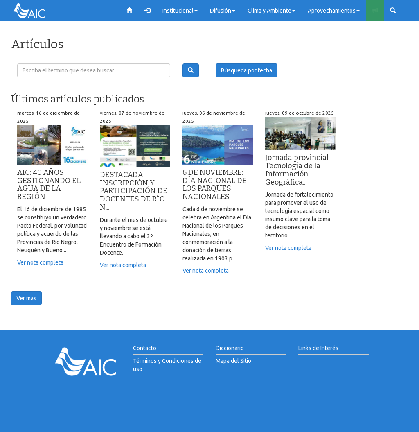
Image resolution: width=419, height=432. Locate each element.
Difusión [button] (222, 10)
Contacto (144, 348)
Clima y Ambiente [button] (271, 10)
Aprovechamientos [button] (334, 10)
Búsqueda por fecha (246, 70)
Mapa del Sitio (233, 360)
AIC (41, 10)
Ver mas (26, 298)
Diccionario (230, 348)
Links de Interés (318, 348)
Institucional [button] (180, 10)
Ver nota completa (40, 262)
